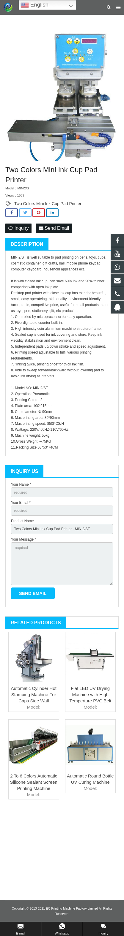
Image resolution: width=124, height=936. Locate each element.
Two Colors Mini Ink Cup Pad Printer (47, 203)
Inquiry (18, 228)
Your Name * (21, 484)
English (34, 5)
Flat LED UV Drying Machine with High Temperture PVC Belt (90, 694)
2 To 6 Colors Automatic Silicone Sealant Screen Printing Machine (33, 782)
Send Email (54, 228)
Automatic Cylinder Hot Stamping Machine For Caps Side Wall (33, 694)
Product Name (22, 521)
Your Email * (21, 503)
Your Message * (23, 539)
